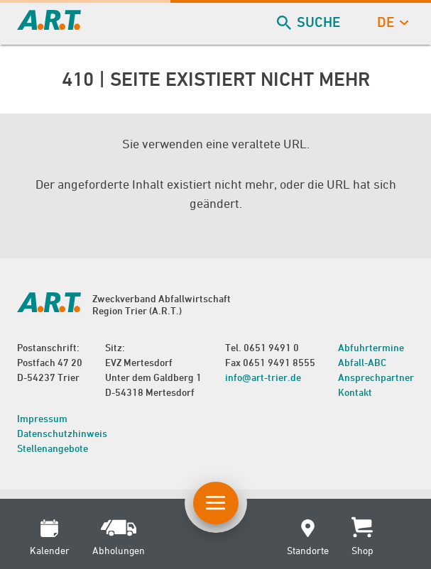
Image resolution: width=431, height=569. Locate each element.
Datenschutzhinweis (62, 433)
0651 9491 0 (271, 347)
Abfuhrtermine (371, 347)
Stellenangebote (52, 448)
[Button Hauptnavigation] (216, 503)
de (391, 22)
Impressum (42, 418)
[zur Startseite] (49, 25)
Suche (310, 22)
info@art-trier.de (263, 377)
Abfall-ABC (362, 362)
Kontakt (355, 392)
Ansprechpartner (376, 377)
